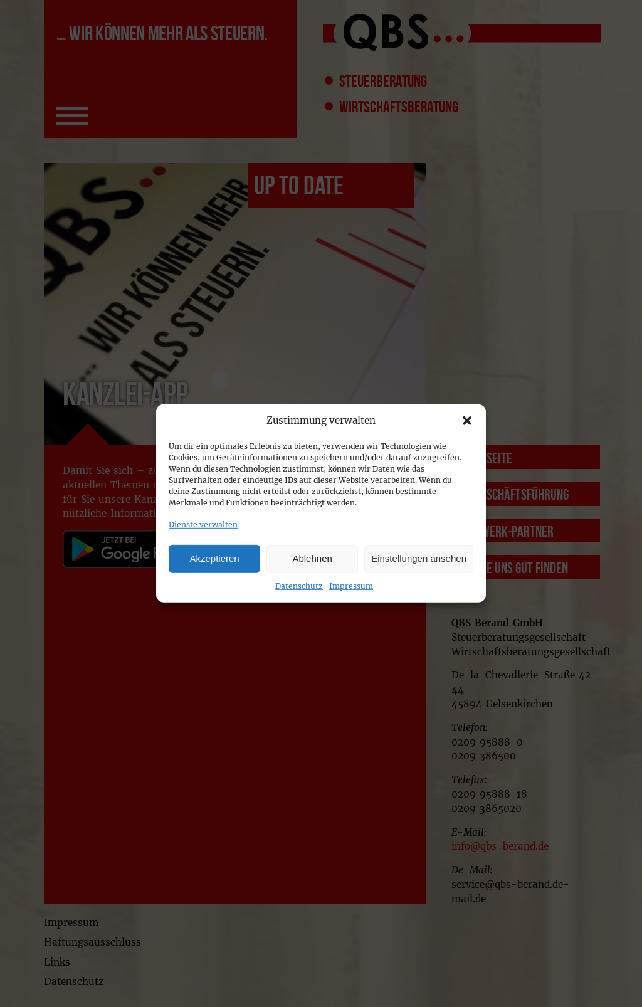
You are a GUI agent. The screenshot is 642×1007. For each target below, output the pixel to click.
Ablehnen (312, 558)
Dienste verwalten (203, 524)
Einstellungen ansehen (418, 558)
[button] (467, 420)
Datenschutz (299, 585)
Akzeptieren (214, 558)
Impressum (351, 585)
